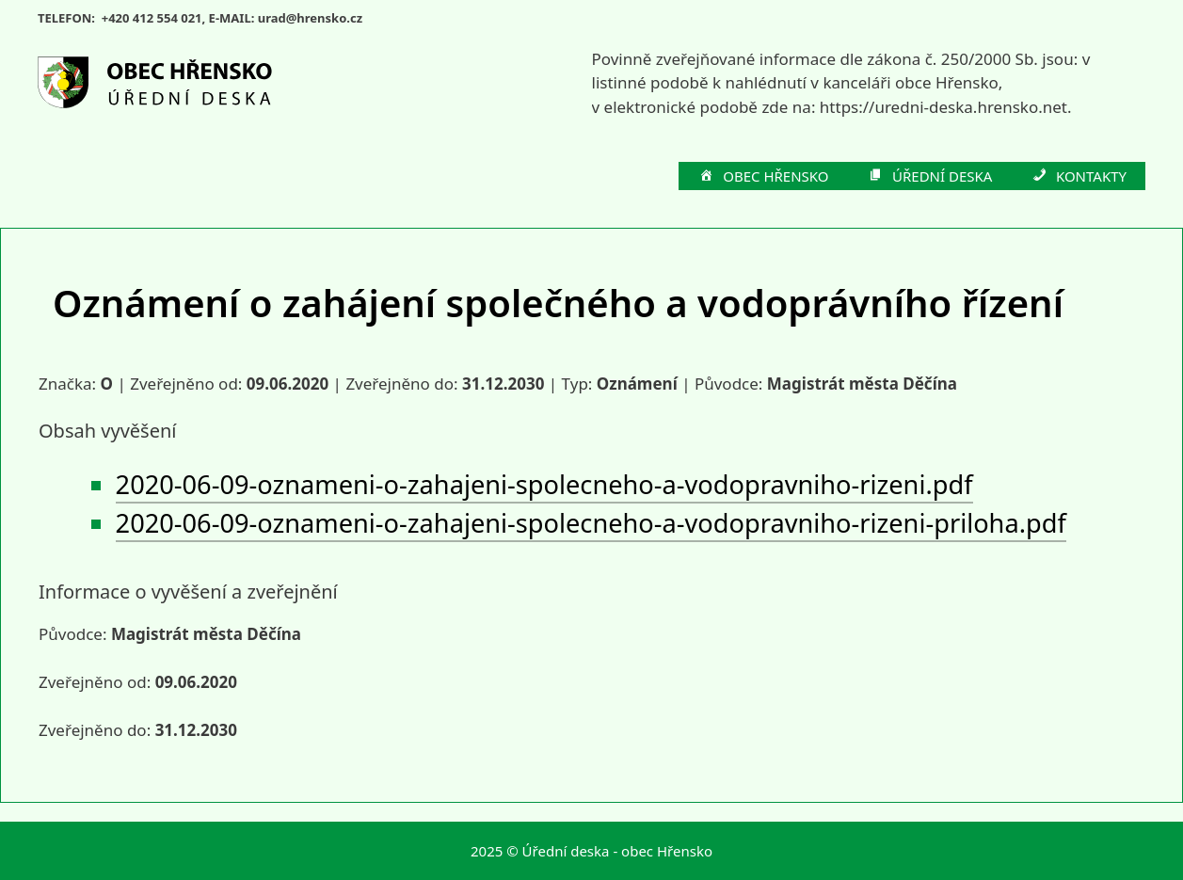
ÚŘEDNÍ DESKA (930, 177)
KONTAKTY (1078, 177)
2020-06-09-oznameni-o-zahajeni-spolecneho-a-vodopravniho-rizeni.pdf (544, 484)
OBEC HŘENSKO (763, 177)
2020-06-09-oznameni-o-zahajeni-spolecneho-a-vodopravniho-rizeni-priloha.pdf (591, 522)
